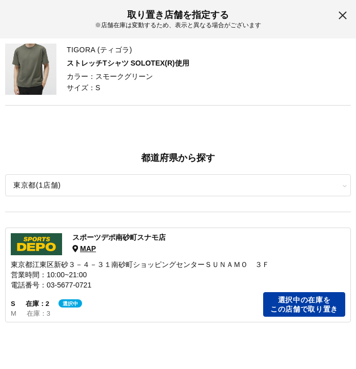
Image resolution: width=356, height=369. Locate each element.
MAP (88, 248)
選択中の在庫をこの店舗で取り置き (304, 304)
